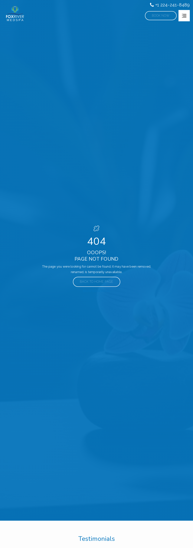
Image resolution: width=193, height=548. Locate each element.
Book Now (161, 15)
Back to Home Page (96, 281)
